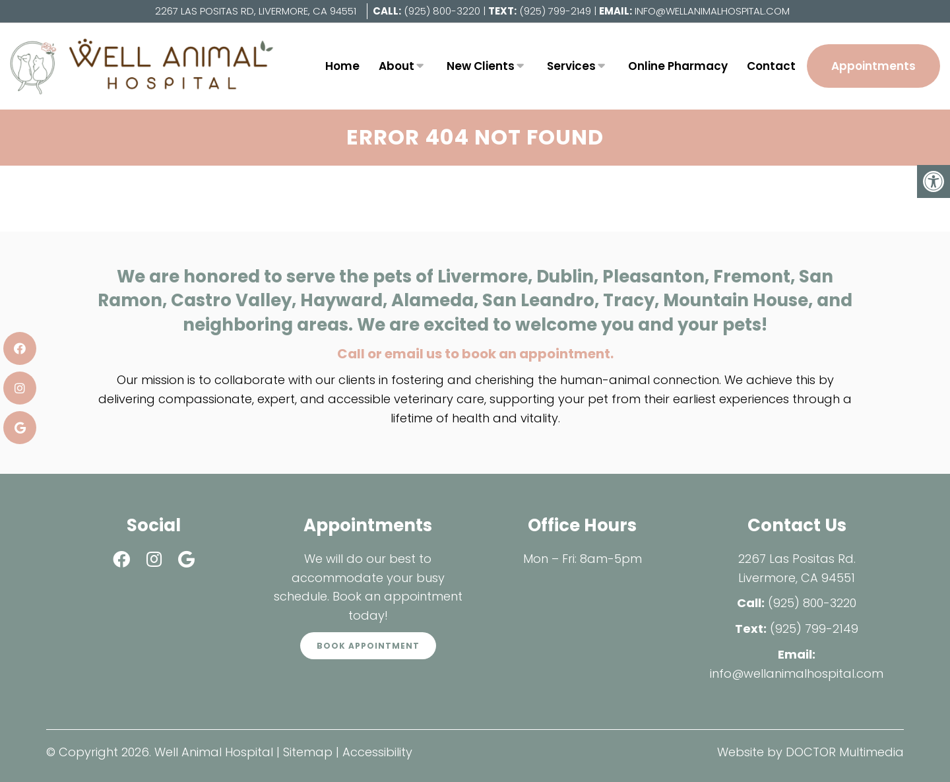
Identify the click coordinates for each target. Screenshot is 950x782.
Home (342, 66)
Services (571, 66)
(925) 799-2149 (556, 11)
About (396, 66)
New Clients (481, 66)
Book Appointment (368, 645)
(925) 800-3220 (442, 11)
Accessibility (377, 752)
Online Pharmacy (678, 66)
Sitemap (307, 752)
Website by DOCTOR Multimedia (810, 752)
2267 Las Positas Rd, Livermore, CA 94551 (255, 11)
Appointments (873, 66)
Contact (771, 66)
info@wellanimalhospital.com (712, 11)
